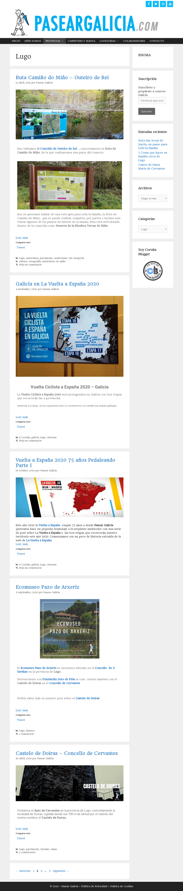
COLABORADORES (134, 41)
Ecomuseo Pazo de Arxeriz (47, 587)
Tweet (21, 247)
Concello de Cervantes (64, 683)
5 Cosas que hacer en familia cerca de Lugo (152, 156)
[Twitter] (156, 4)
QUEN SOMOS (32, 41)
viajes (54, 849)
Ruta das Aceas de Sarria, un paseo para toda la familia (152, 144)
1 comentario (26, 734)
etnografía (35, 261)
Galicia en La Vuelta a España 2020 (57, 284)
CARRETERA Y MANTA (81, 41)
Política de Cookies (121, 886)
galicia (35, 437)
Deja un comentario (30, 264)
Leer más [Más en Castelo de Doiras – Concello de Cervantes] (22, 828)
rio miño (61, 261)
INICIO (16, 41)
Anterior (23, 870)
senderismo (60, 258)
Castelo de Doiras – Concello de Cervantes (67, 753)
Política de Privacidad (94, 886)
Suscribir (146, 111)
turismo (44, 849)
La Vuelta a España (38, 540)
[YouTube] (170, 4)
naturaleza (32, 258)
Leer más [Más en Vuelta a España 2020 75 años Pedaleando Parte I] (22, 544)
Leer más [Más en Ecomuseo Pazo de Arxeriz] (22, 710)
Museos (30, 730)
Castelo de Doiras (87, 698)
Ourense (52, 437)
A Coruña (24, 437)
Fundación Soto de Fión (58, 679)
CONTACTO (156, 41)
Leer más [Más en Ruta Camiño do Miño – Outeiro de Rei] (22, 237)
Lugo (22, 258)
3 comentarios (27, 852)
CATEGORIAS (110, 41)
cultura (23, 261)
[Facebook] (149, 4)
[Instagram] (163, 4)
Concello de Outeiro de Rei (58, 148)
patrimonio (46, 258)
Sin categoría (76, 258)
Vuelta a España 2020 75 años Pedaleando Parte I (65, 462)
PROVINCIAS (55, 41)
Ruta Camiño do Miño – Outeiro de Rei (62, 77)
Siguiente (61, 870)
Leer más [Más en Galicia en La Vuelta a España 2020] (22, 417)
